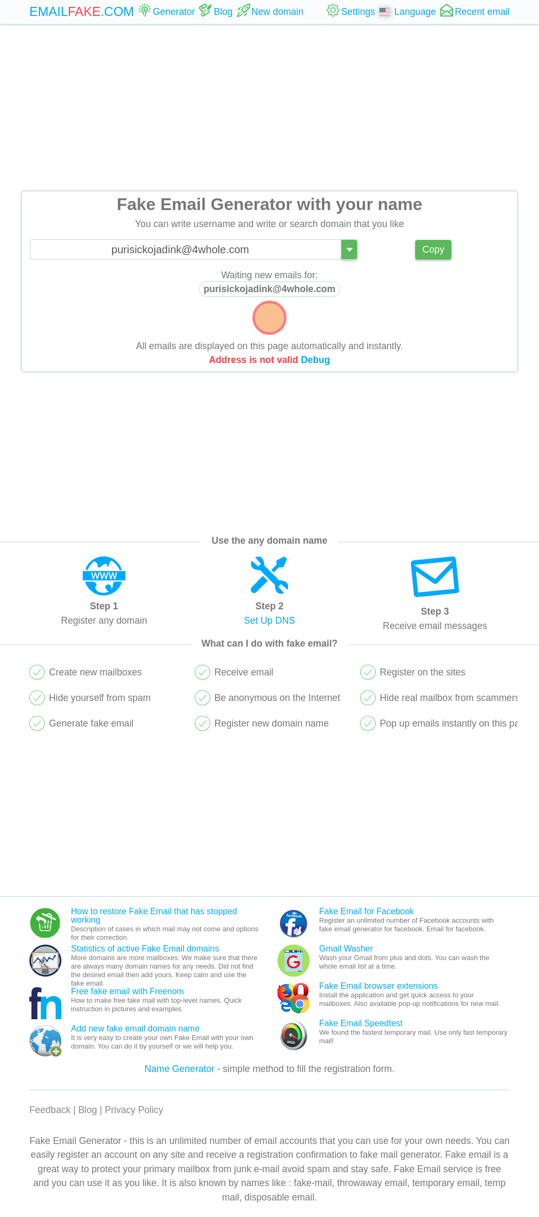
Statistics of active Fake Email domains (145, 948)
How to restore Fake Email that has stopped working (154, 915)
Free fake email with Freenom (127, 991)
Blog (87, 1110)
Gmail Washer (346, 948)
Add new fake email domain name (135, 1028)
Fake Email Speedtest (361, 1023)
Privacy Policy (134, 1110)
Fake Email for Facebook (366, 911)
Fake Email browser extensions (378, 985)
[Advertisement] (269, 107)
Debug (315, 359)
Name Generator (180, 1068)
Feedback (49, 1110)
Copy (433, 249)
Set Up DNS (269, 620)
